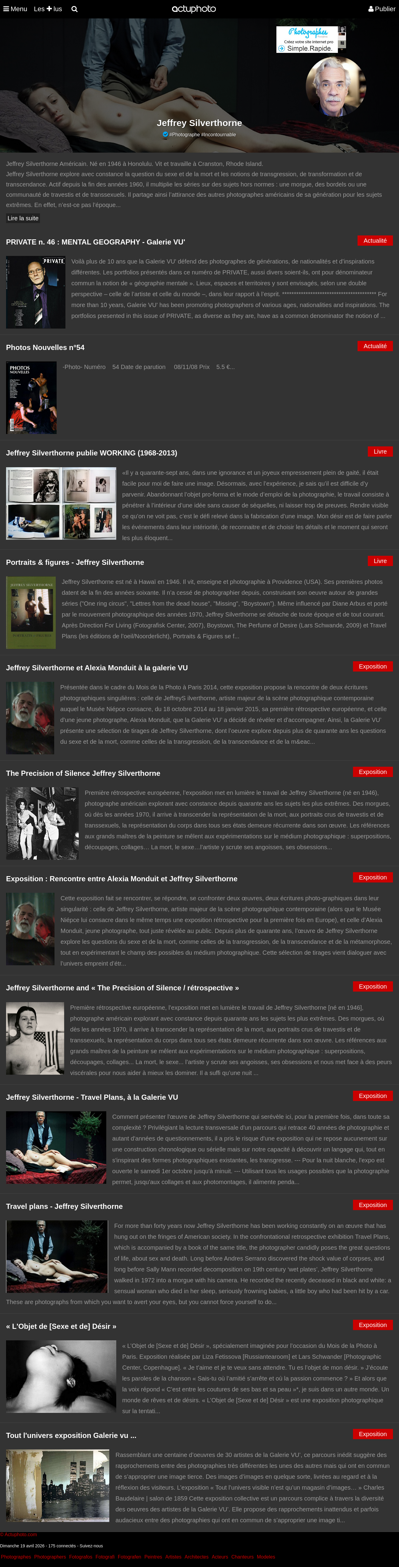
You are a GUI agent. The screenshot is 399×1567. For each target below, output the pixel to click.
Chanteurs (242, 1556)
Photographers (50, 1556)
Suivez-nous (91, 1545)
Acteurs (220, 1556)
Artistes (173, 1556)
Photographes (16, 1556)
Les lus (48, 9)
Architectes (197, 1556)
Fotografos (80, 1556)
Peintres (153, 1556)
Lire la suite (23, 218)
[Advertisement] (163, 68)
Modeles (266, 1556)
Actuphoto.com (21, 1534)
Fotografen (129, 1556)
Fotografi (104, 1556)
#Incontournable (218, 134)
